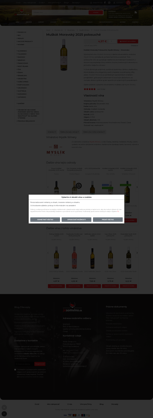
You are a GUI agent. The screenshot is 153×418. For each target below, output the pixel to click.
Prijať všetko (108, 219)
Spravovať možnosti (76, 219)
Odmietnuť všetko (45, 219)
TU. (118, 211)
